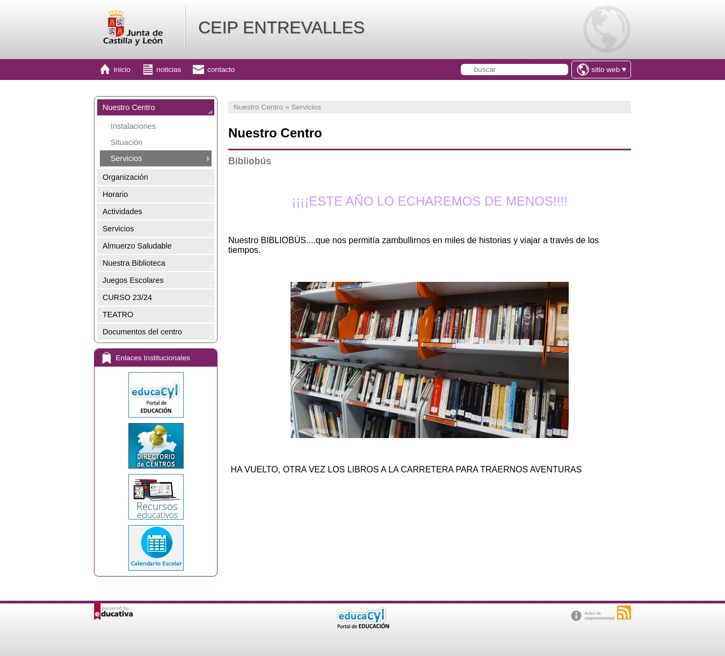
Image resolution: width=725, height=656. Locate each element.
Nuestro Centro (129, 107)
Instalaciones (133, 126)
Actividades (122, 211)
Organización (125, 177)
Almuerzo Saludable (137, 246)
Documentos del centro (142, 331)
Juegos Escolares (133, 280)
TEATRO (118, 314)
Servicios (126, 158)
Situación (126, 142)
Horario (115, 194)
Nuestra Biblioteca (134, 263)
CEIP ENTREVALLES (281, 27)
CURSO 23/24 (127, 297)
